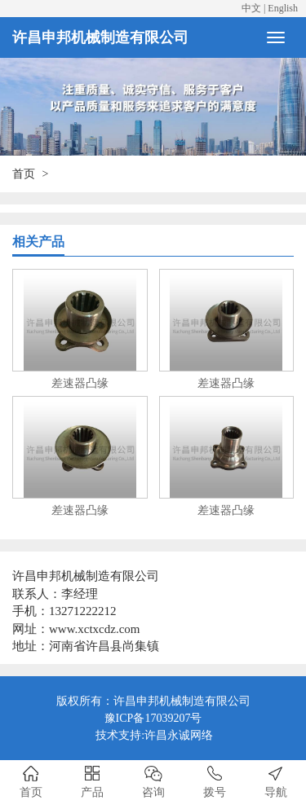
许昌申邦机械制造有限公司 (100, 37)
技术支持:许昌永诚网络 (154, 735)
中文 (251, 8)
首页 (23, 174)
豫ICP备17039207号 (153, 718)
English (283, 8)
